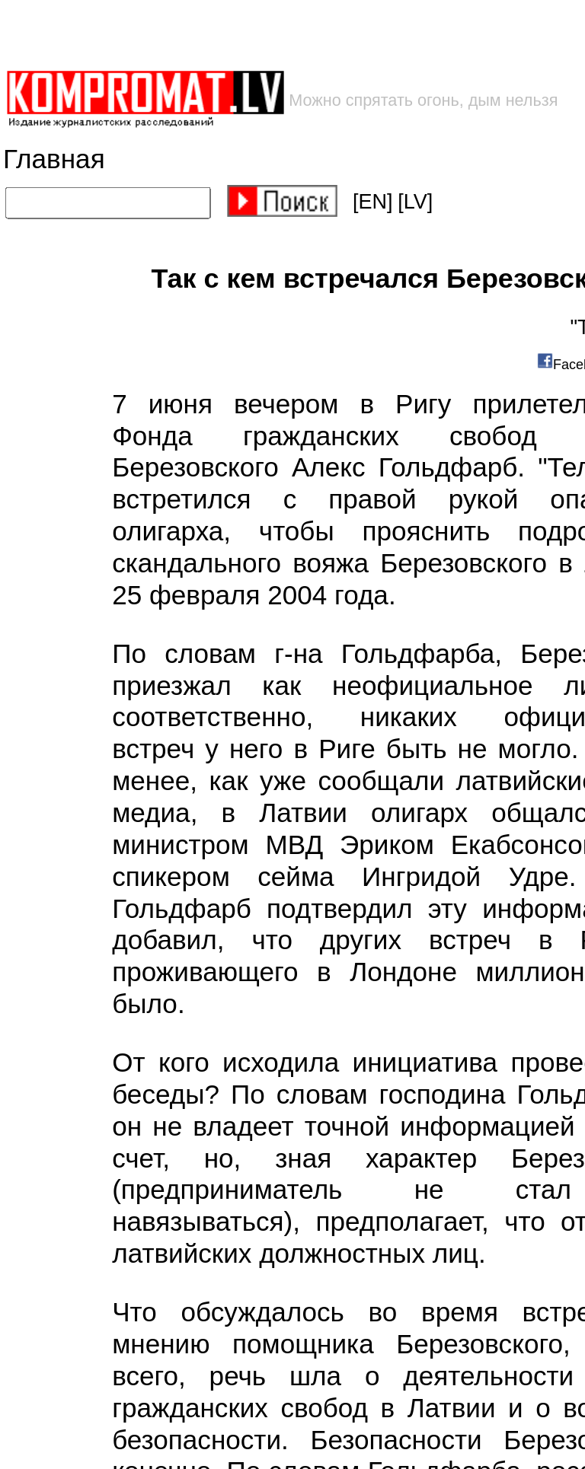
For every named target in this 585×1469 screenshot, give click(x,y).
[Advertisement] (244, 34)
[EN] (373, 201)
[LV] (415, 201)
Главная (54, 159)
